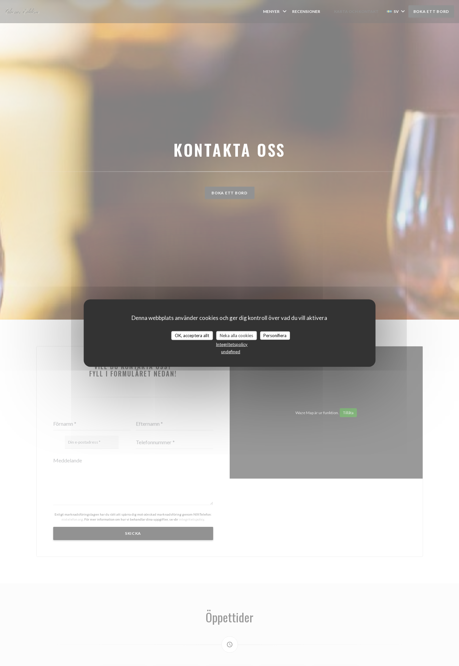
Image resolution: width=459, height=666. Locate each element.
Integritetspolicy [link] (232, 344)
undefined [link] (230, 351)
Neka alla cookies (236, 335)
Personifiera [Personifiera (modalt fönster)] (275, 335)
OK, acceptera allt (192, 335)
